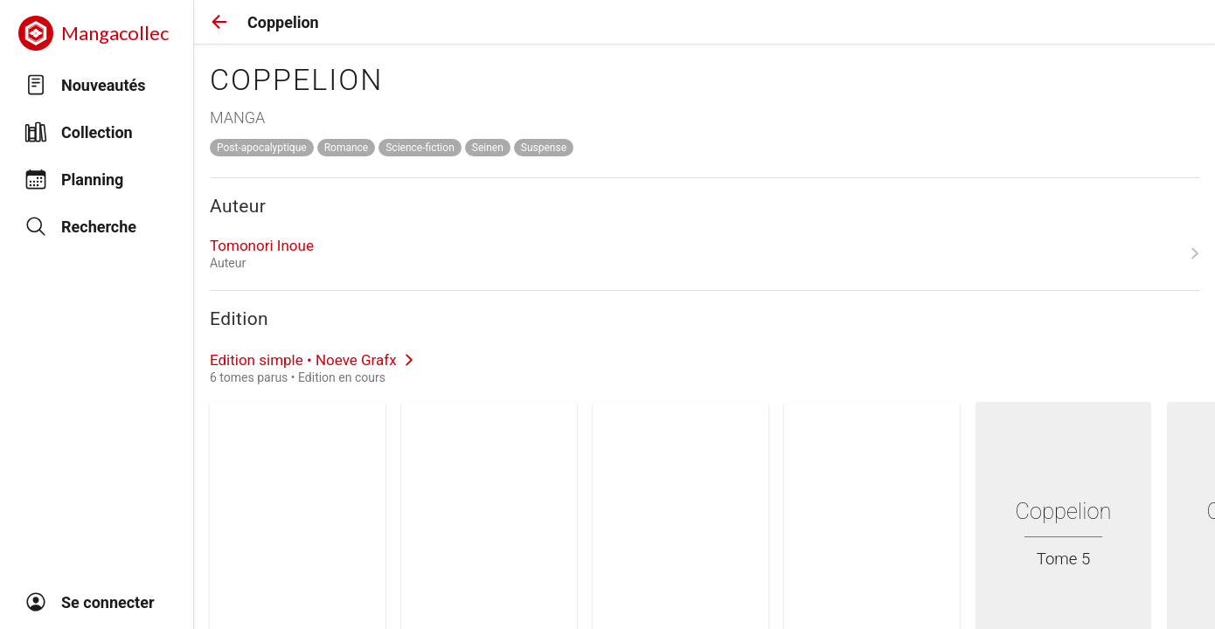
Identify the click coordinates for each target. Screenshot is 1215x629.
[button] (219, 21)
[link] (704, 253)
